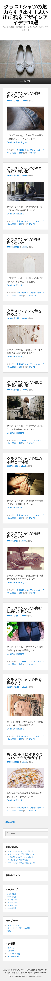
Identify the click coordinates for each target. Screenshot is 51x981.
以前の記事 (9, 822)
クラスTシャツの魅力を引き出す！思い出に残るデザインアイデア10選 (25, 14)
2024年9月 (11, 908)
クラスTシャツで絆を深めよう (24, 312)
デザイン (32, 153)
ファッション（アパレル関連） (19, 928)
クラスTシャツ (22, 150)
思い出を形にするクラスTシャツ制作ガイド (25, 756)
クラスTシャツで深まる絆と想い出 (24, 169)
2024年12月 (12, 900)
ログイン (11, 948)
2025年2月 (11, 894)
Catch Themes (36, 976)
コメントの (13, 954)
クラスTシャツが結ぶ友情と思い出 (24, 384)
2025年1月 (11, 897)
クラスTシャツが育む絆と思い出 (24, 95)
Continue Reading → (17, 142)
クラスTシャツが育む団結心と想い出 (24, 610)
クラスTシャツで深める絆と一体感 (24, 460)
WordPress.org (13, 956)
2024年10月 (12, 905)
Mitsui (24, 101)
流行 (21, 153)
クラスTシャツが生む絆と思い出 (24, 241)
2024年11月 (12, 902)
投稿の (12, 951)
